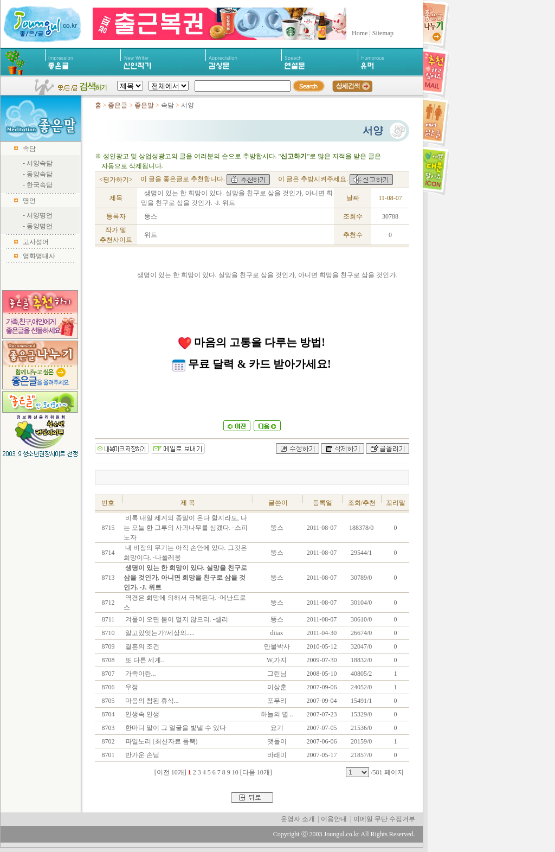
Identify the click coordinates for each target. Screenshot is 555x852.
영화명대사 (39, 256)
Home (359, 33)
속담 (29, 148)
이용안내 (334, 819)
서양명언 (40, 215)
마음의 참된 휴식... (151, 700)
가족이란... (140, 673)
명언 (29, 200)
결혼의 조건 (141, 646)
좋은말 (145, 105)
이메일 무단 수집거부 (384, 819)
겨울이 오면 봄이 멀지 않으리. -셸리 (176, 619)
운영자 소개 (298, 819)
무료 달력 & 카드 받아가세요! (251, 364)
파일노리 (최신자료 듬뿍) (161, 741)
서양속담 (40, 163)
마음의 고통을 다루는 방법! (251, 342)
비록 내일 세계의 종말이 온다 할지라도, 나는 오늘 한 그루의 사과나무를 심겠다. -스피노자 (186, 527)
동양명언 (40, 226)
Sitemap (382, 33)
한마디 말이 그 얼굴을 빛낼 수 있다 (175, 728)
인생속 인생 (141, 714)
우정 (131, 687)
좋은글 (117, 105)
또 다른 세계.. (144, 660)
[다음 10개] (256, 772)
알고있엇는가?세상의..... (159, 633)
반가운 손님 (141, 755)
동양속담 (40, 174)
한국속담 (40, 185)
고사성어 (36, 242)
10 (235, 772)
